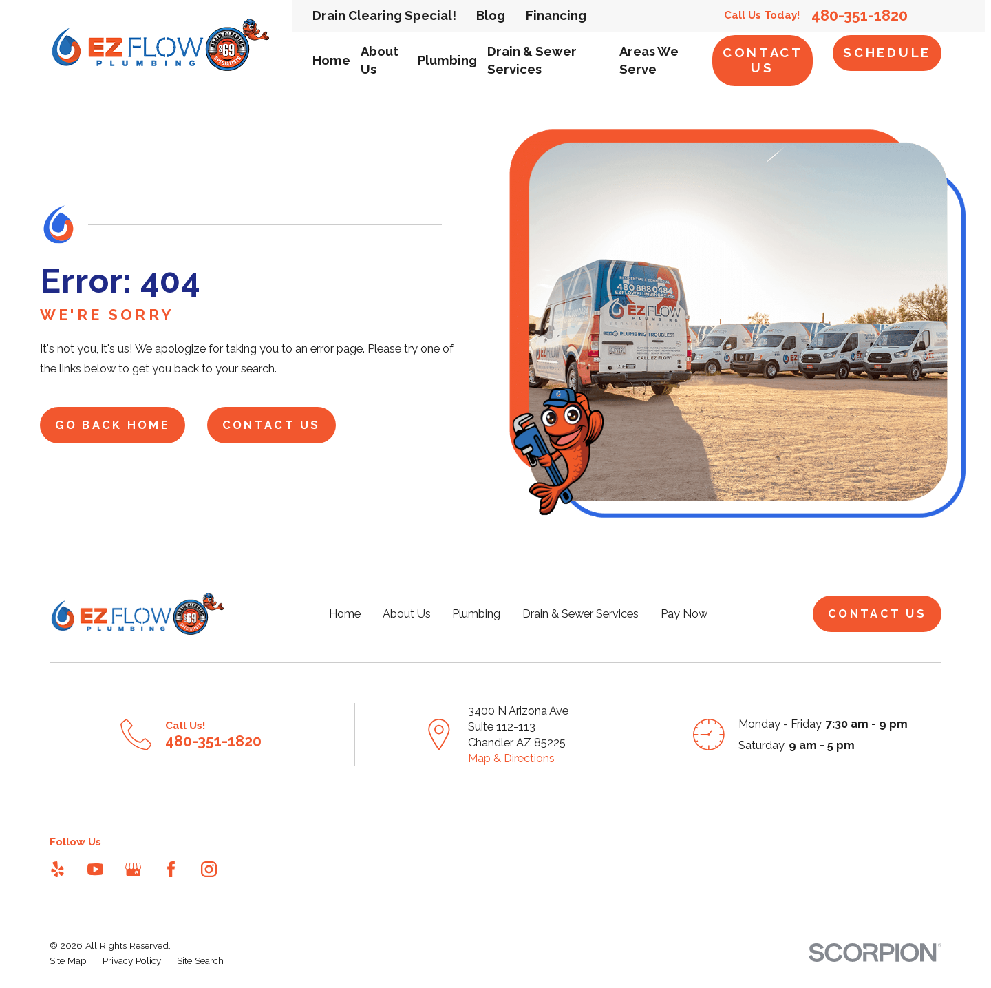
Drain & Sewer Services (580, 613)
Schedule (887, 52)
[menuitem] (68, 960)
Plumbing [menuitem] (447, 60)
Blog (490, 15)
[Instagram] (209, 869)
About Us (407, 613)
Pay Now (684, 613)
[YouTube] (95, 869)
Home (345, 613)
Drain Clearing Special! (384, 15)
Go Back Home (113, 425)
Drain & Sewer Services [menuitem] (532, 60)
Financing (556, 15)
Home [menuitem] (331, 60)
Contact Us (763, 60)
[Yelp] (57, 869)
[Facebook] (171, 869)
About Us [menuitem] (379, 60)
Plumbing (476, 613)
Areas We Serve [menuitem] (649, 60)
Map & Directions (511, 758)
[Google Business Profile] (133, 869)
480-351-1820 (859, 15)
